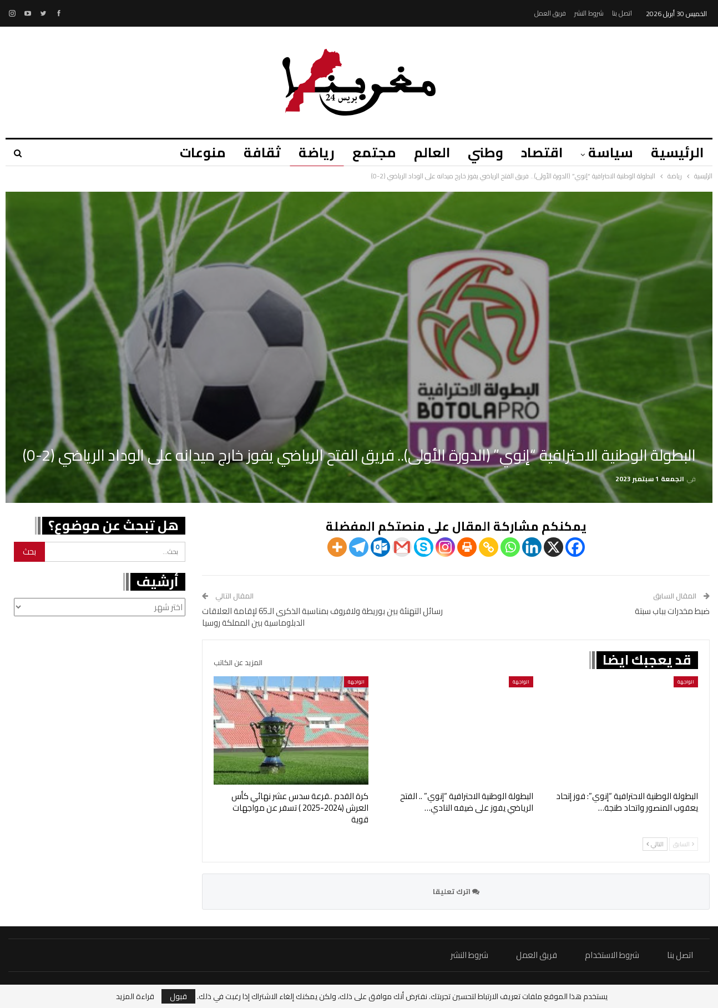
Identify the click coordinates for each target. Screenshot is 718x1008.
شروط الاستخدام (612, 955)
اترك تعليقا (456, 891)
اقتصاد (538, 152)
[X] (553, 547)
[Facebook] (575, 547)
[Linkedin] (532, 547)
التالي (655, 844)
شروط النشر (589, 13)
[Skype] (423, 547)
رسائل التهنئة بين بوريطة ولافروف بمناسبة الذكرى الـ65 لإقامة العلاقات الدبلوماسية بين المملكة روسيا (322, 617)
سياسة (608, 152)
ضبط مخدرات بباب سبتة (672, 611)
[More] (337, 547)
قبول (178, 996)
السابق (683, 844)
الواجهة (685, 681)
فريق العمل (550, 13)
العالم (425, 152)
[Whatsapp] (510, 547)
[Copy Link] (488, 547)
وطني (480, 152)
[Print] (467, 547)
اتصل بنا (622, 13)
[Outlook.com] (380, 547)
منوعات (189, 152)
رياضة (307, 152)
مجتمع (366, 152)
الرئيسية (677, 152)
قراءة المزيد (135, 996)
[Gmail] (402, 547)
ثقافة (250, 152)
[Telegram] (358, 547)
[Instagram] (445, 547)
